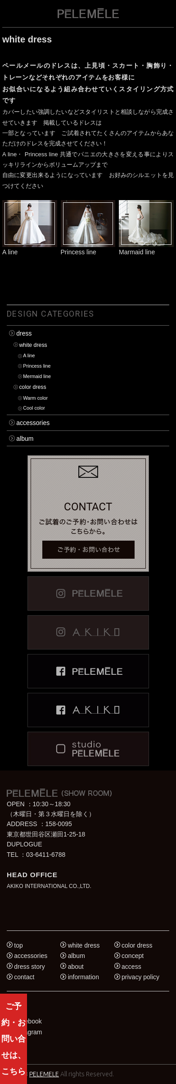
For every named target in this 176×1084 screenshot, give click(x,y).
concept (133, 955)
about (76, 966)
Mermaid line (37, 376)
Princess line (36, 366)
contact (24, 977)
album (24, 438)
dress (24, 333)
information (83, 977)
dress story (29, 966)
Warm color (35, 398)
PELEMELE (44, 1074)
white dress (33, 345)
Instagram (28, 1032)
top (18, 945)
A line (29, 356)
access (131, 966)
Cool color (34, 408)
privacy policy (140, 977)
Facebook (27, 1021)
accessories (33, 422)
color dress (32, 387)
